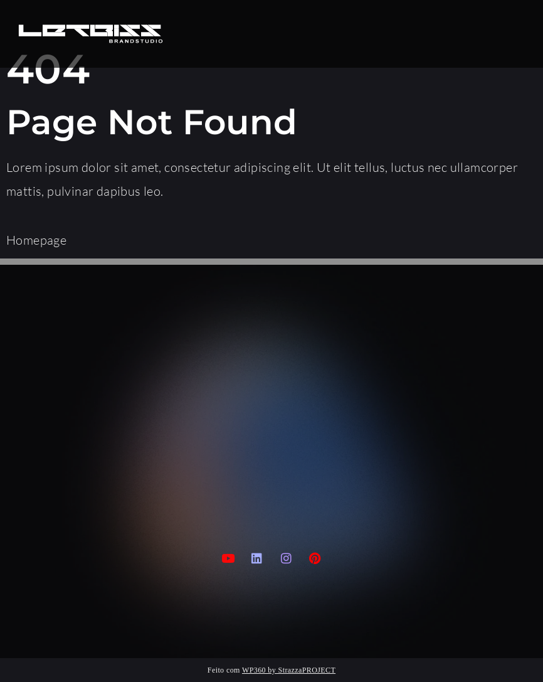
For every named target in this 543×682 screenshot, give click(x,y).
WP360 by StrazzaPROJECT (288, 670)
